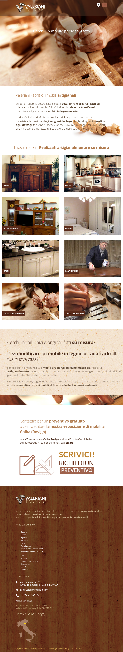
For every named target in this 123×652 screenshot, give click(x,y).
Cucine (23, 535)
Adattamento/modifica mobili (32, 552)
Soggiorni (24, 540)
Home (23, 556)
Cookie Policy (64, 649)
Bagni (23, 543)
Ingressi (24, 538)
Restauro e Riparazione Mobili (32, 549)
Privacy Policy (42, 649)
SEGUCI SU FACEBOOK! (24, 601)
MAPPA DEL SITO (27, 570)
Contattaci (24, 567)
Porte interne (26, 546)
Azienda (24, 558)
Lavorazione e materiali (29, 561)
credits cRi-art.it (76, 649)
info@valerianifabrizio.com (34, 589)
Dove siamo (25, 564)
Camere (24, 532)
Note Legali (53, 649)
